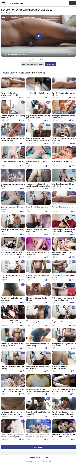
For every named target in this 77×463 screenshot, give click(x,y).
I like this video (30, 60)
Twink (16, 3)
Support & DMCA (34, 457)
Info (23, 64)
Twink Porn (36, 461)
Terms (47, 457)
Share (41, 64)
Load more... (39, 447)
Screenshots (32, 64)
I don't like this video (33, 60)
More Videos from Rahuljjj (32, 72)
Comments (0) (50, 64)
